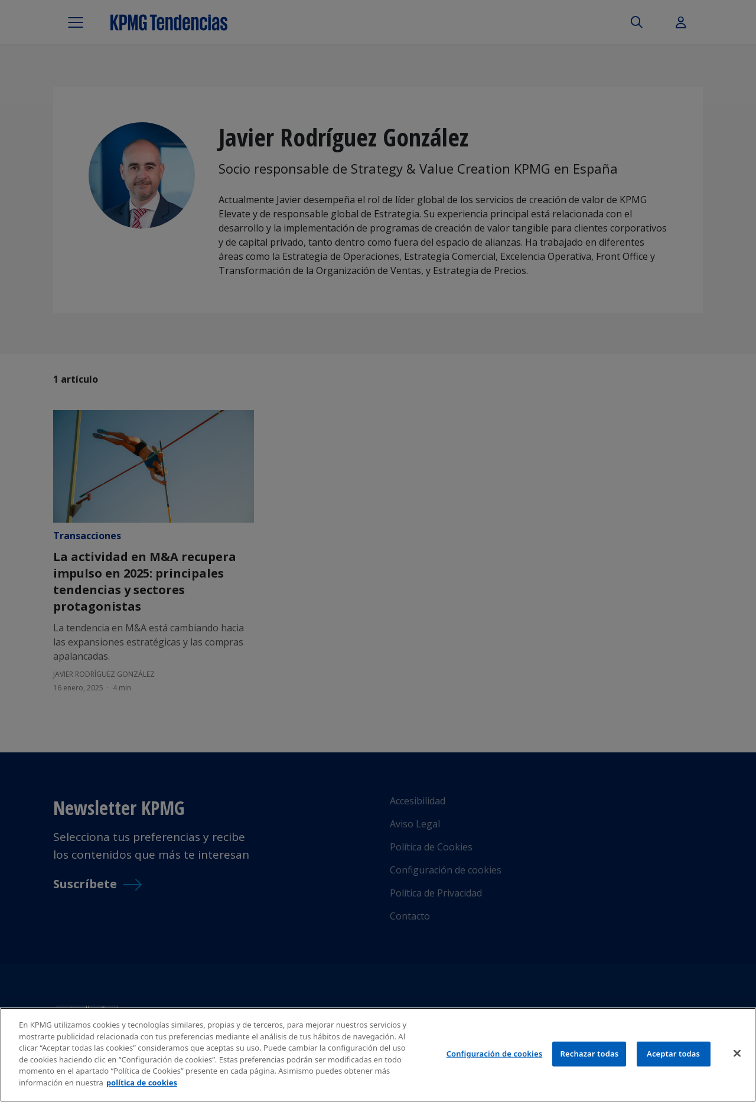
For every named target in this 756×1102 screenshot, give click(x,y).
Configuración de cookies (495, 1059)
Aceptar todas (673, 1059)
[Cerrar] (737, 1059)
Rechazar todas (590, 1059)
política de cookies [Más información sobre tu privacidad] (141, 1088)
